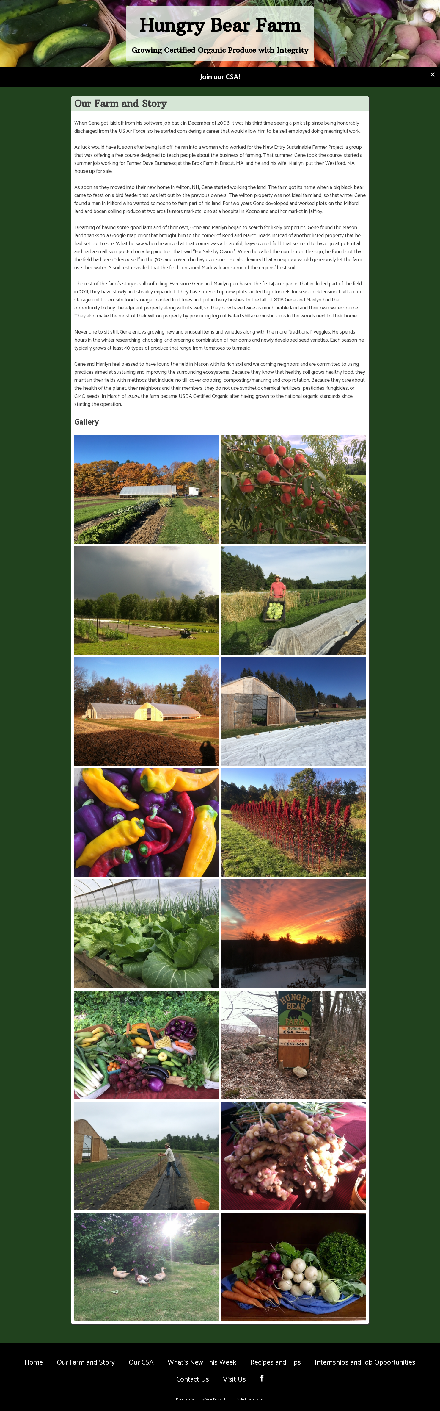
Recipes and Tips (275, 1362)
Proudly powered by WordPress (199, 1399)
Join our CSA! (220, 77)
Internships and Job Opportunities (365, 1362)
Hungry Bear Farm (220, 25)
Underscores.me (252, 1399)
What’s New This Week (202, 1362)
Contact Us (192, 1379)
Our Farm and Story (86, 1362)
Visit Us (234, 1379)
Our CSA (141, 1362)
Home (34, 1362)
